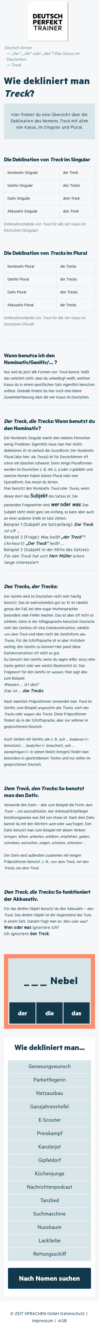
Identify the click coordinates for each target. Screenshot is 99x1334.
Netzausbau (49, 1093)
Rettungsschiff (49, 1254)
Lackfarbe (50, 1241)
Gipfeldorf (49, 1160)
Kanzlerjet (49, 1147)
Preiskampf (49, 1134)
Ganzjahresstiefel (49, 1107)
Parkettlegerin (50, 1080)
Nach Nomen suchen (49, 1278)
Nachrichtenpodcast (49, 1187)
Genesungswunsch (50, 1067)
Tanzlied (49, 1201)
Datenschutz (72, 1313)
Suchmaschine (49, 1214)
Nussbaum (49, 1227)
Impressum (42, 1321)
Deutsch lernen (18, 47)
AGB (62, 1321)
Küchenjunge (49, 1174)
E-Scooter (50, 1120)
